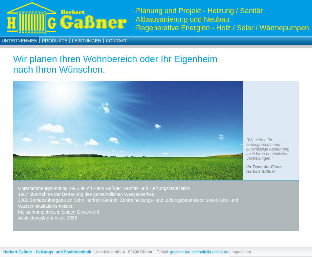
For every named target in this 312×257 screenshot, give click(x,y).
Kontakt (116, 40)
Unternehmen (19, 40)
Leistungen (86, 40)
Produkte (55, 40)
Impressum (241, 252)
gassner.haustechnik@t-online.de (199, 252)
